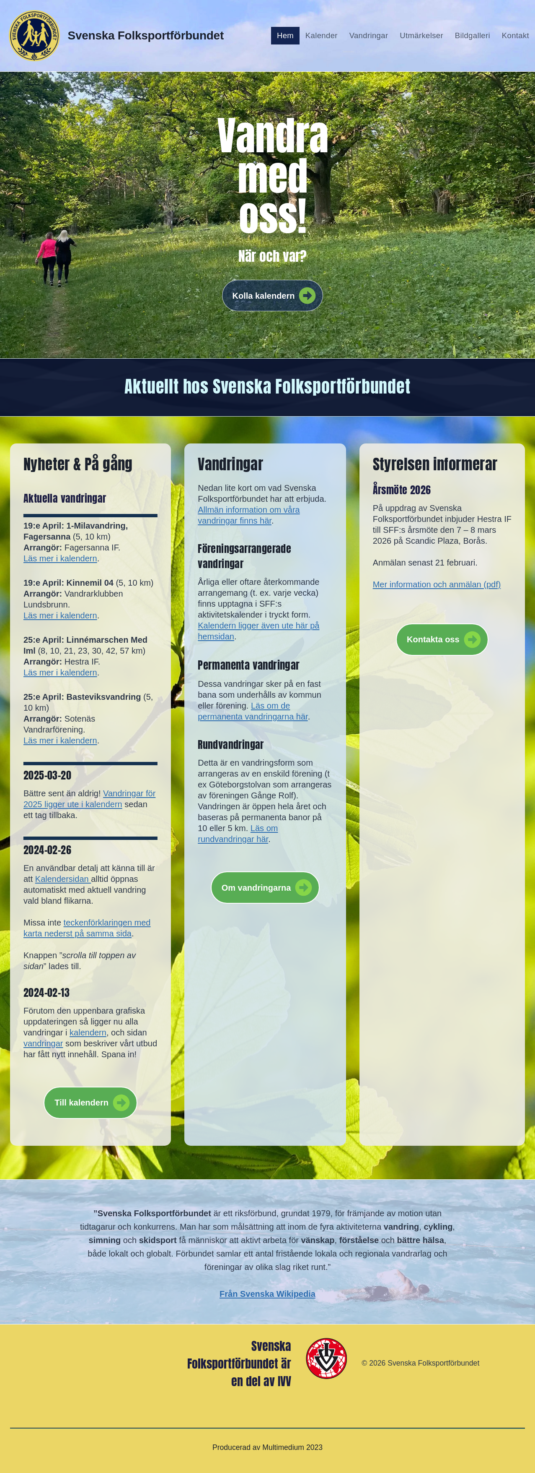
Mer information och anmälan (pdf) (437, 584)
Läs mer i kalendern (60, 558)
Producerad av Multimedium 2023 (267, 1447)
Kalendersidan (63, 879)
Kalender (321, 35)
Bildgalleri (472, 35)
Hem (285, 35)
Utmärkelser (421, 35)
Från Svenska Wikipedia (267, 1293)
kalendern (88, 1032)
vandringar (43, 1043)
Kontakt (515, 35)
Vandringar (368, 35)
